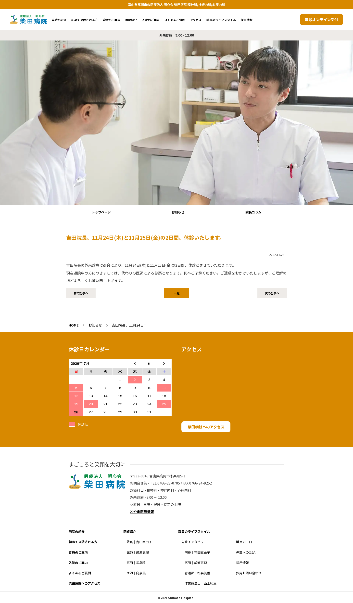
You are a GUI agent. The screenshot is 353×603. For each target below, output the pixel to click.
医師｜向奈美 (136, 573)
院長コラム (253, 212)
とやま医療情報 (142, 511)
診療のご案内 (111, 20)
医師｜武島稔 (136, 562)
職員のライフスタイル (221, 20)
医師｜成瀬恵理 (137, 552)
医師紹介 (131, 20)
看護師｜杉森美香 (197, 573)
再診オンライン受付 (321, 19)
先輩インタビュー (194, 541)
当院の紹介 (59, 20)
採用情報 (246, 20)
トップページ (101, 212)
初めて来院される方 (84, 20)
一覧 (176, 293)
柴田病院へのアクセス (206, 426)
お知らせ (178, 212)
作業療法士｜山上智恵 (200, 583)
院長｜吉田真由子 (139, 541)
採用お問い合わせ (249, 573)
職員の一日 (244, 541)
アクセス (196, 20)
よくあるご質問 (174, 20)
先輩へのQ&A (245, 552)
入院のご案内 (151, 20)
